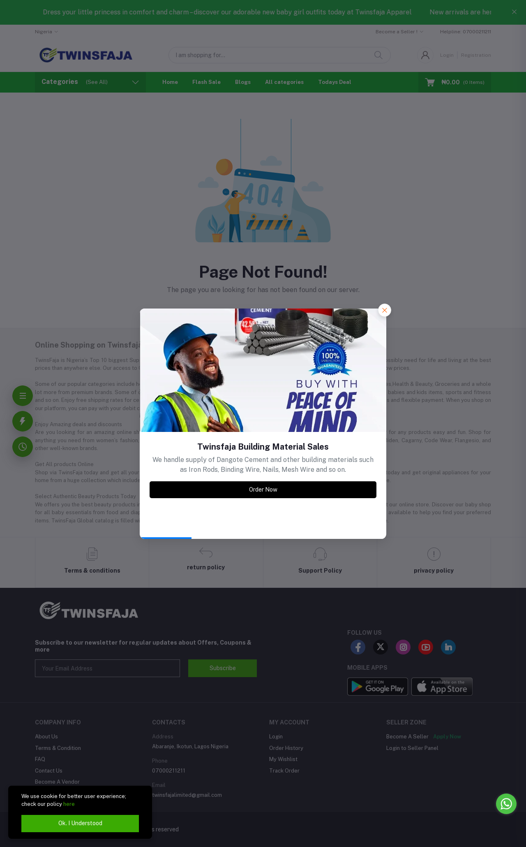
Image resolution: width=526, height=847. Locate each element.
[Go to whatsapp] (506, 804)
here (69, 804)
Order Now (263, 489)
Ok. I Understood (80, 823)
